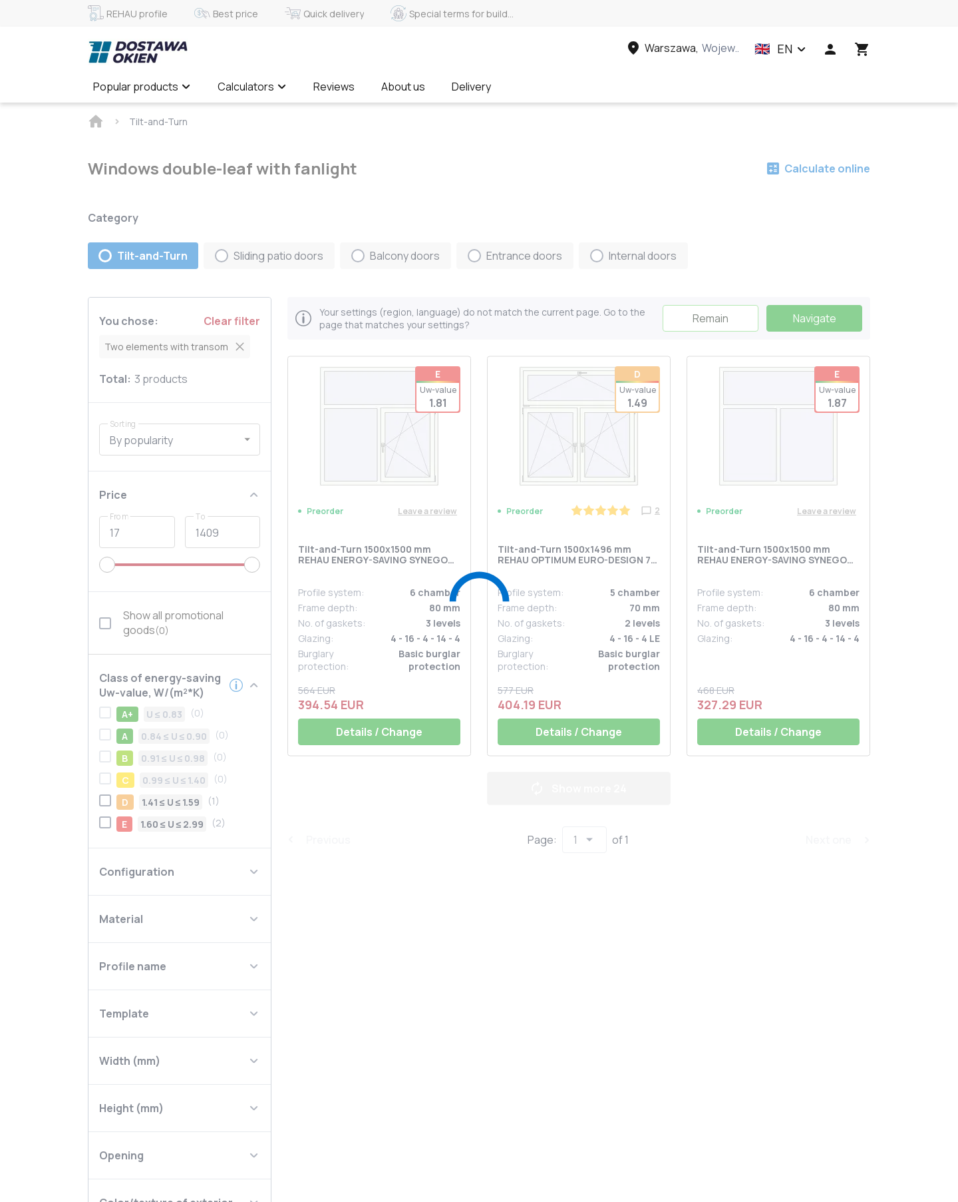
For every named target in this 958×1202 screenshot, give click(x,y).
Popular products (142, 86)
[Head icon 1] (830, 49)
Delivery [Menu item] (471, 86)
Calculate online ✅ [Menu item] (564, 86)
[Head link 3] (681, 48)
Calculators (252, 86)
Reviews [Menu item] (334, 86)
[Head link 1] (138, 52)
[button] (780, 49)
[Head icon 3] (862, 49)
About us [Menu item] (403, 86)
